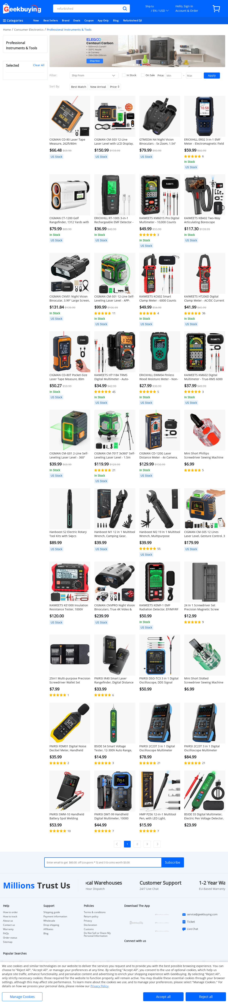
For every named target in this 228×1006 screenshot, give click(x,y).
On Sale (148, 75)
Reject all (206, 996)
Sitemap (7, 942)
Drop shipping (51, 925)
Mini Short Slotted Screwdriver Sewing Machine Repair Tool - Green (203, 680)
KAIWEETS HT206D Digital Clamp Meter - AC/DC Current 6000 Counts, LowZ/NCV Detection (204, 298)
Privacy (88, 920)
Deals (76, 20)
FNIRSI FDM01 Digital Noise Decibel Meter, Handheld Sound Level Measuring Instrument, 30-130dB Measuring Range (67, 748)
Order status (10, 937)
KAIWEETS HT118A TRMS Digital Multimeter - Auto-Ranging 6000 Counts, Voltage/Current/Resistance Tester (112, 377)
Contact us (9, 925)
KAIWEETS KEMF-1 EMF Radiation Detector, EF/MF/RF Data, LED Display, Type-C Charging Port (158, 607)
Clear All (38, 65)
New (36, 20)
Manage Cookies (22, 996)
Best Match (78, 87)
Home (7, 30)
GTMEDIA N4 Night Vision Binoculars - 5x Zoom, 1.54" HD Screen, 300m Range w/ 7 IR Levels (158, 142)
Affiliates (48, 929)
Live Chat (190, 929)
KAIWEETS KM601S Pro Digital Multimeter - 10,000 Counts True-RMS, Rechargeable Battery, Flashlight (159, 220)
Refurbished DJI (132, 20)
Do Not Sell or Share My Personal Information (97, 934)
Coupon (89, 20)
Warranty (8, 929)
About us (8, 920)
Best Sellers (50, 20)
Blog (116, 20)
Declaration (90, 925)
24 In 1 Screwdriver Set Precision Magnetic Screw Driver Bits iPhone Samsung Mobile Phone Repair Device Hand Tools (203, 607)
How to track (10, 916)
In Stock (129, 75)
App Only (103, 20)
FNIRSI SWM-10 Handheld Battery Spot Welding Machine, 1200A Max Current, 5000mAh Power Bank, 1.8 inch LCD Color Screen (69, 816)
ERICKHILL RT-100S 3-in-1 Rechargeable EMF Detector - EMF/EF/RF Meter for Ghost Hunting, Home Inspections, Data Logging (113, 220)
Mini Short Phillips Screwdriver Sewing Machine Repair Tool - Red (203, 455)
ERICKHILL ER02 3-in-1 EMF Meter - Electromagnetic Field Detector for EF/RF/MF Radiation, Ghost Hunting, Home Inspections (204, 142)
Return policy (91, 916)
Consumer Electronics (29, 30)
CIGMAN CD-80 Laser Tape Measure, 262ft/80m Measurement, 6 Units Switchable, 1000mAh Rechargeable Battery (67, 142)
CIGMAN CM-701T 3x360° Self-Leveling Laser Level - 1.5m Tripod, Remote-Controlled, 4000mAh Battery (114, 455)
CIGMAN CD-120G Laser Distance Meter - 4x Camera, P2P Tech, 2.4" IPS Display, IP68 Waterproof (158, 455)
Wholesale (49, 920)
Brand (65, 20)
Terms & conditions (95, 912)
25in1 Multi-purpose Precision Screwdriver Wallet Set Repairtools (69, 680)
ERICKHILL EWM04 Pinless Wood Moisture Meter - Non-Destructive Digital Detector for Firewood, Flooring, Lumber (158, 377)
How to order (10, 912)
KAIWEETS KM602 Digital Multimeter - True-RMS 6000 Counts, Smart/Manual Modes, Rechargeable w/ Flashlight (204, 377)
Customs (89, 929)
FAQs (6, 933)
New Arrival (98, 87)
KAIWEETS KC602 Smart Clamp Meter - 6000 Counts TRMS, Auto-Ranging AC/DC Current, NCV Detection (157, 298)
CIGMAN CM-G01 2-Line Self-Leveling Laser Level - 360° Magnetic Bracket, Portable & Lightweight (68, 455)
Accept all (163, 996)
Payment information (55, 916)
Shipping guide (51, 912)
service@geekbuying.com (199, 914)
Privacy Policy (99, 986)
